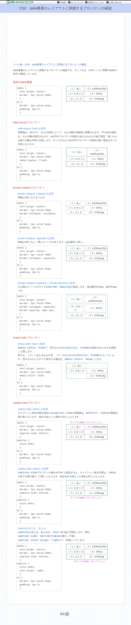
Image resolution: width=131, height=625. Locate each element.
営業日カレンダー (96, 2)
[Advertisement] (75, 38)
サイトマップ (77, 2)
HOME (63, 2)
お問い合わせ (115, 2)
